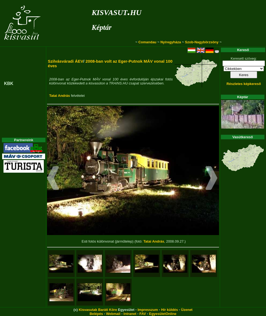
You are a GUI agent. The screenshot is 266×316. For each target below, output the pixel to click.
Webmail (113, 314)
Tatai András (59, 96)
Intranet (130, 314)
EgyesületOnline (163, 314)
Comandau (147, 42)
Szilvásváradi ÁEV (65, 61)
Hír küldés (169, 310)
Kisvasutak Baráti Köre (98, 310)
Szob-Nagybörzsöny (201, 42)
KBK (8, 83)
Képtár (102, 27)
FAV (142, 314)
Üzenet (187, 310)
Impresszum (148, 310)
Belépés (96, 314)
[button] (53, 178)
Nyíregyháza (170, 42)
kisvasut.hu (116, 11)
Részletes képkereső (244, 84)
